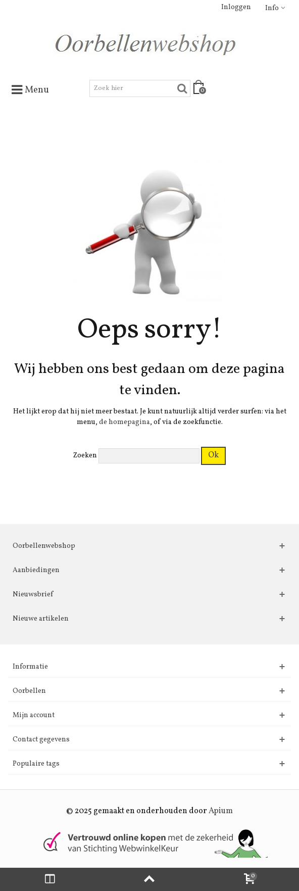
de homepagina (124, 422)
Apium (221, 811)
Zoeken (85, 455)
